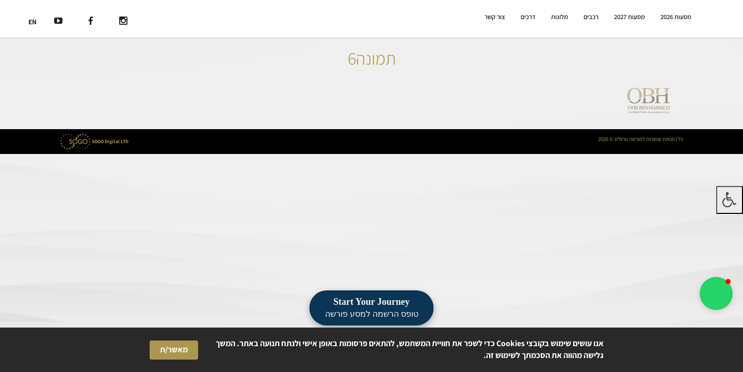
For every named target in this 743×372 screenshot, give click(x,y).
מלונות (559, 16)
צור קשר (494, 16)
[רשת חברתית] (123, 22)
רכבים (591, 16)
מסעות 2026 (675, 16)
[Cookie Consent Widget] (371, 350)
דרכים (528, 16)
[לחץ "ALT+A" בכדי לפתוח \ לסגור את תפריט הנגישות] (729, 200)
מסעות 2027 (629, 16)
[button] (716, 293)
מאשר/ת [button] (174, 349)
